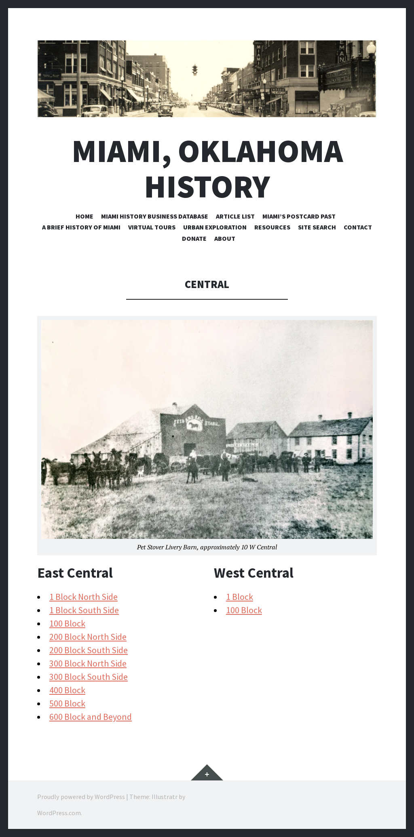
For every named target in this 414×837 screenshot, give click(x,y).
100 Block (67, 623)
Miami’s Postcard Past (299, 216)
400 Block (67, 690)
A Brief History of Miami (81, 227)
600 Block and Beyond (90, 716)
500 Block (67, 703)
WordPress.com (59, 813)
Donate (194, 238)
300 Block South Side (88, 676)
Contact (358, 227)
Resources (272, 227)
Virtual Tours (151, 227)
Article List (235, 216)
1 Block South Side (84, 610)
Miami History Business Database (154, 216)
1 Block (239, 596)
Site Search (317, 227)
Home (84, 216)
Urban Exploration (215, 227)
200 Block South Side (88, 650)
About (224, 238)
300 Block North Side (88, 663)
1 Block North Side (83, 596)
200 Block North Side (88, 636)
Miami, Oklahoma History (207, 168)
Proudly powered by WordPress (81, 797)
